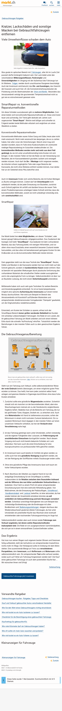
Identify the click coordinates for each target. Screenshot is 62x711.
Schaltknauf (52, 490)
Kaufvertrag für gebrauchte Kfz (14, 622)
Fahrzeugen (36, 72)
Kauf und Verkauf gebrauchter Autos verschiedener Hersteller (26, 603)
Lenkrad (27, 493)
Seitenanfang (54, 567)
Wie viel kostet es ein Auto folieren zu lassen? (20, 635)
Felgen (15, 83)
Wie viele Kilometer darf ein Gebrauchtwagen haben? (23, 626)
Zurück (56, 12)
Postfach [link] (45, 5)
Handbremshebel (12, 493)
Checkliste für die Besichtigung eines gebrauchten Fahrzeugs (26, 617)
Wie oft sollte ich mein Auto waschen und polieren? (22, 631)
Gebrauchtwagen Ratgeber (12, 18)
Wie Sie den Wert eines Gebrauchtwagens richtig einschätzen (26, 608)
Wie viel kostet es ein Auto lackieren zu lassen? (21, 612)
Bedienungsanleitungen (29, 507)
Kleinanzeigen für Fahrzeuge (13, 657)
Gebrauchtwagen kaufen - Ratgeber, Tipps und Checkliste (25, 598)
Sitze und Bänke (40, 92)
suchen (51, 5)
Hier (28, 379)
